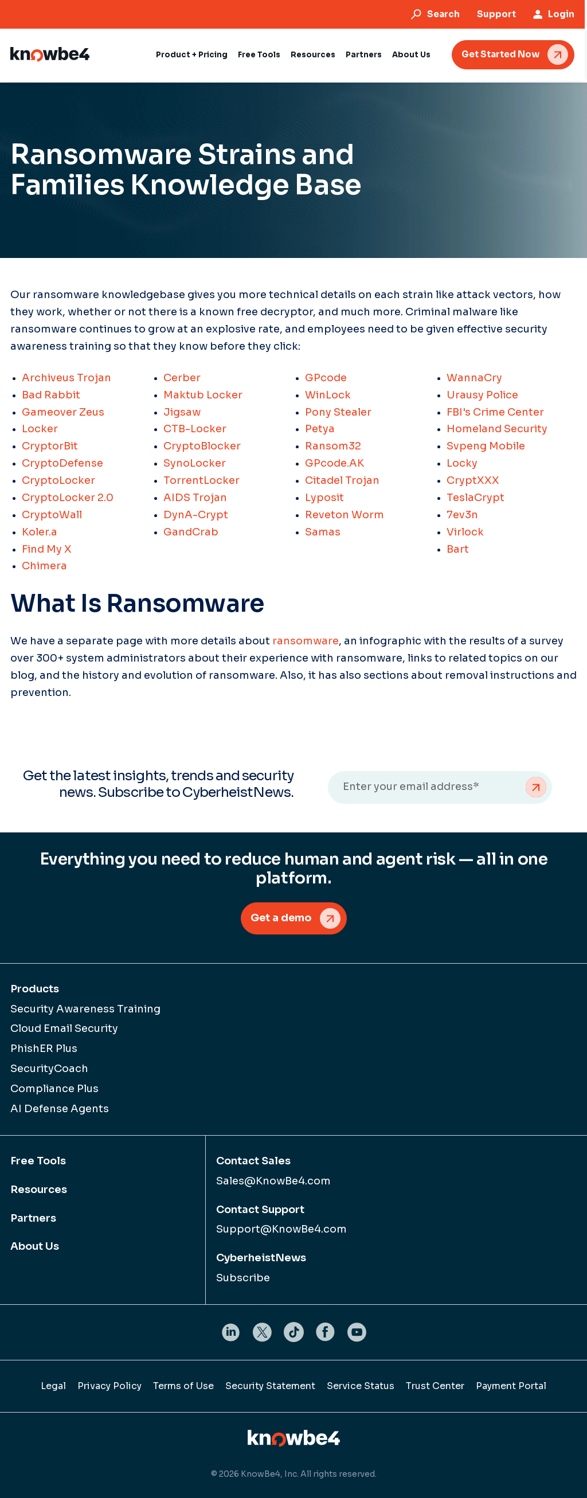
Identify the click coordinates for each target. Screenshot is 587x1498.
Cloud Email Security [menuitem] (64, 1029)
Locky (462, 463)
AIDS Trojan (195, 497)
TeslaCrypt (475, 497)
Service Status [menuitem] (360, 1386)
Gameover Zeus (63, 412)
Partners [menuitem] (33, 1218)
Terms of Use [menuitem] (183, 1386)
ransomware (305, 641)
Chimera (44, 566)
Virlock (465, 532)
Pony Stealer (338, 412)
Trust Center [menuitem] (435, 1386)
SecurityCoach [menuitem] (49, 1069)
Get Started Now (503, 54)
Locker (40, 429)
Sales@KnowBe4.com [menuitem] (273, 1181)
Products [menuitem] (34, 989)
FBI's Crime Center (495, 412)
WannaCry (474, 377)
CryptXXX (473, 480)
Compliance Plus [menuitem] (54, 1088)
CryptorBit (50, 446)
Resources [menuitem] (38, 1189)
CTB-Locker (194, 429)
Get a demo (281, 918)
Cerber (182, 377)
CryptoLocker (58, 480)
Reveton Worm (344, 515)
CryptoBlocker (202, 446)
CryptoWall (52, 515)
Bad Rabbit (51, 395)
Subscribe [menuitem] (243, 1278)
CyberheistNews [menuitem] (261, 1258)
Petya (320, 429)
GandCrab (190, 532)
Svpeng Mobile (486, 446)
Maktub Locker (202, 395)
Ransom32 (333, 446)
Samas (323, 532)
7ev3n (462, 515)
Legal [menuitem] (53, 1386)
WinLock (328, 395)
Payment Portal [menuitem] (511, 1386)
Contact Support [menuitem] (260, 1209)
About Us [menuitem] (34, 1247)
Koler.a (39, 532)
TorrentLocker (201, 480)
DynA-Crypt (195, 515)
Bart (458, 549)
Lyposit (324, 497)
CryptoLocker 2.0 (68, 497)
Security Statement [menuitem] (270, 1386)
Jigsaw (182, 412)
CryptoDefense (62, 463)
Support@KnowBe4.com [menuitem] (281, 1229)
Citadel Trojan (342, 480)
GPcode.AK (334, 463)
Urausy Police (482, 395)
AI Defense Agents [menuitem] (59, 1108)
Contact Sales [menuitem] (253, 1161)
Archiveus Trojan (66, 377)
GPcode (326, 377)
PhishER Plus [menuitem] (43, 1049)
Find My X (47, 549)
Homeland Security (497, 429)
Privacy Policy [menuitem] (109, 1386)
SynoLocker (194, 463)
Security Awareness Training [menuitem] (85, 1009)
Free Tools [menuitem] (38, 1161)
